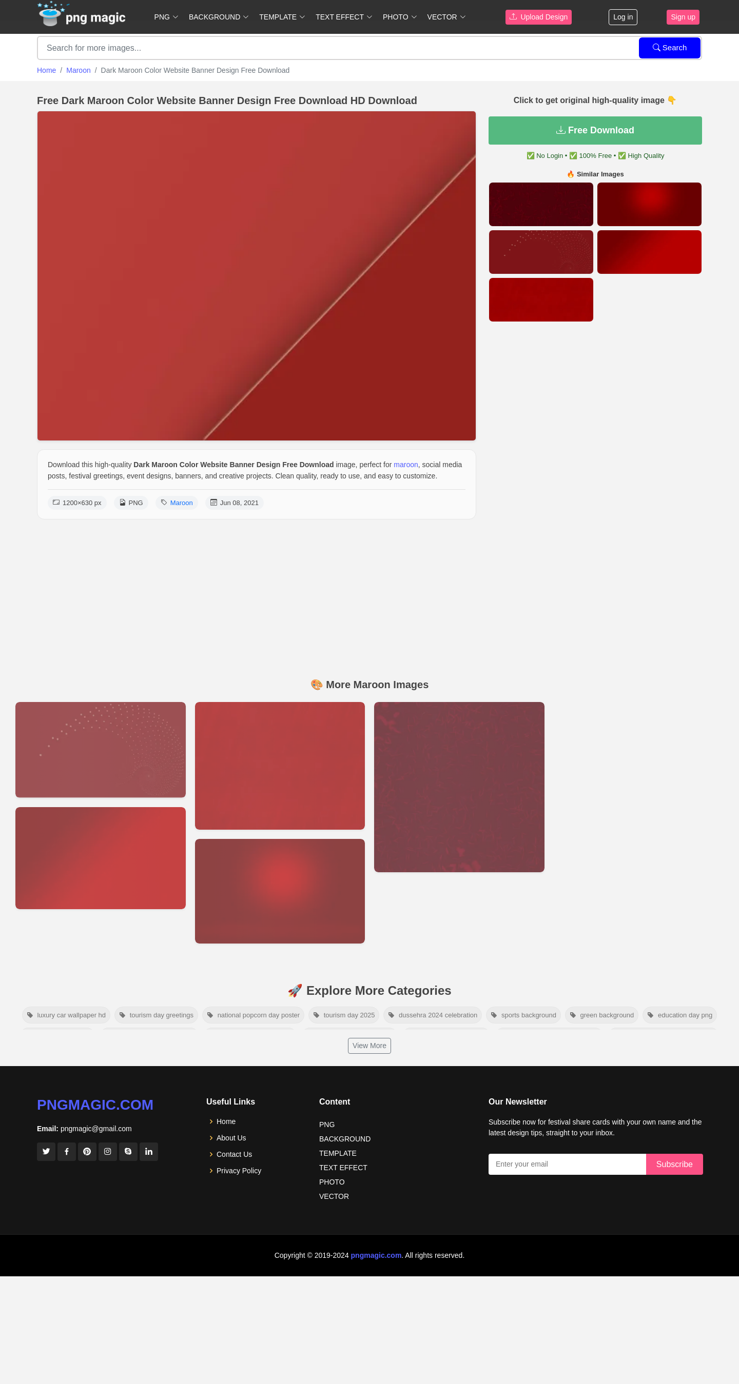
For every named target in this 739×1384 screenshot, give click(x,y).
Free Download (595, 130)
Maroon (78, 70)
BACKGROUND (345, 1138)
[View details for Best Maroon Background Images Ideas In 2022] (100, 858)
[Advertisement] (369, 596)
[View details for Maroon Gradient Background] (280, 891)
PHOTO (332, 1182)
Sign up (683, 17)
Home (46, 70)
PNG (327, 1124)
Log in (623, 17)
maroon (406, 464)
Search (670, 47)
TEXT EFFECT (343, 1167)
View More (369, 1045)
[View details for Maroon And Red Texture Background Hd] (280, 766)
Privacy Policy (239, 1170)
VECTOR (334, 1196)
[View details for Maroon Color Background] (459, 787)
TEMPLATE (338, 1153)
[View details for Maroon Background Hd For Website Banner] (100, 749)
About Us (231, 1137)
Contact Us (234, 1154)
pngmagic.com (95, 1105)
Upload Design (539, 17)
